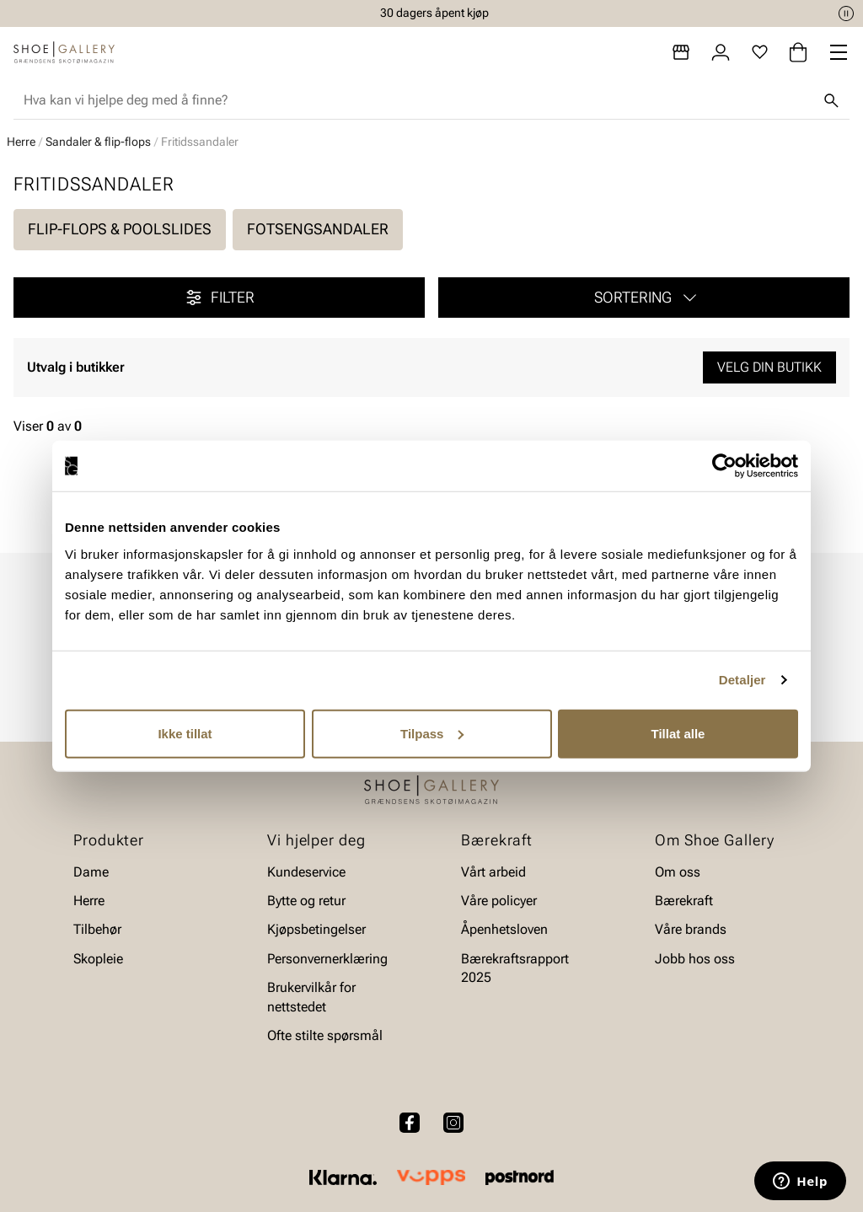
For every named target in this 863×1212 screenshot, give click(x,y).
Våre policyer (499, 901)
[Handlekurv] (798, 52)
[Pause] (846, 13)
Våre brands (690, 929)
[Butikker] (681, 52)
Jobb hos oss (695, 958)
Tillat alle (678, 733)
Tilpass (432, 733)
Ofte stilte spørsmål (325, 1035)
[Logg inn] (720, 52)
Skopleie (98, 958)
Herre (21, 141)
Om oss (677, 871)
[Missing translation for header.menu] (838, 52)
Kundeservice (306, 871)
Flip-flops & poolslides (120, 229)
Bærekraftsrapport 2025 (515, 967)
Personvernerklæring (327, 958)
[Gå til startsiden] (64, 52)
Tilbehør (97, 929)
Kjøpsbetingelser (316, 929)
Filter (219, 297)
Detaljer (742, 680)
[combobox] (418, 100)
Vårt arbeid (493, 871)
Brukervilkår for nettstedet (311, 996)
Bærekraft (684, 901)
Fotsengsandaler (318, 229)
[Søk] (831, 100)
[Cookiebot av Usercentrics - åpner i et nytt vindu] (724, 466)
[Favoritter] (760, 52)
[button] (644, 297)
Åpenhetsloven (504, 929)
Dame (91, 871)
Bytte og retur (306, 901)
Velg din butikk (769, 367)
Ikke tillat (185, 733)
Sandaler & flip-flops (98, 141)
